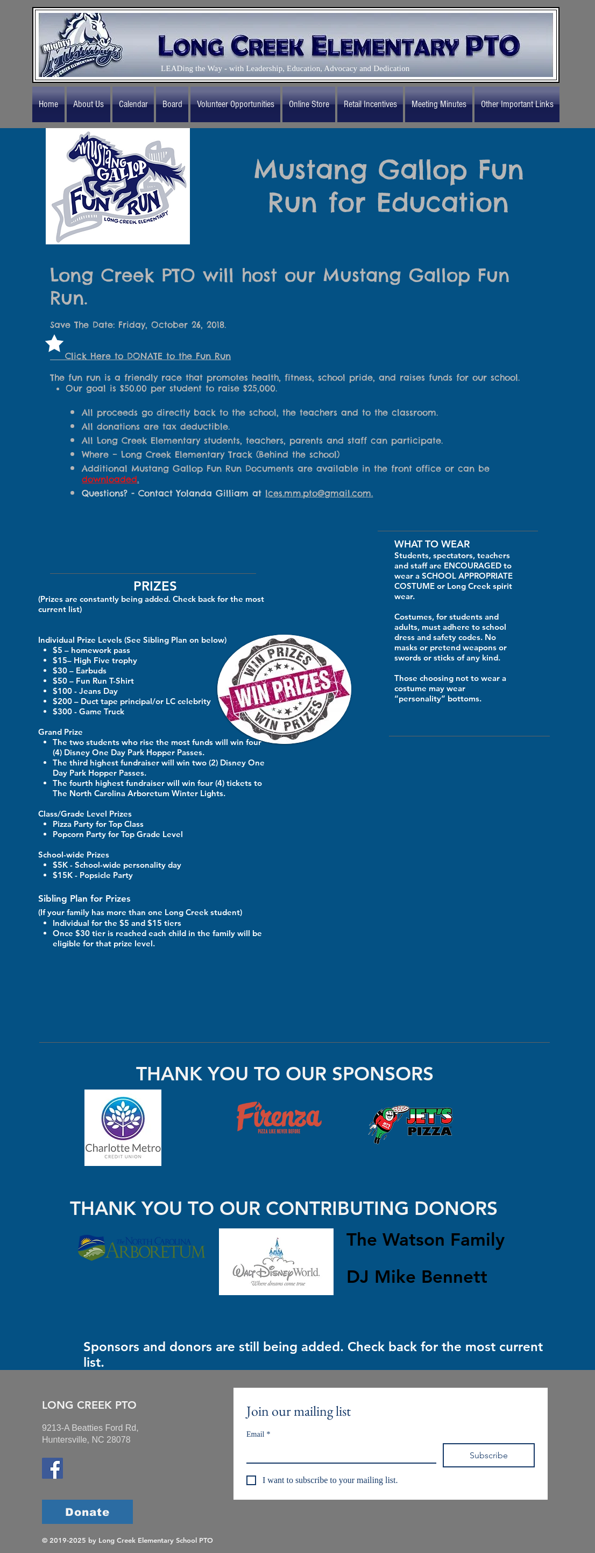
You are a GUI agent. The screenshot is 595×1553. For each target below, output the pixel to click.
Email (258, 1434)
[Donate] (87, 1512)
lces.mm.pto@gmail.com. (319, 493)
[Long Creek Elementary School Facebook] (52, 1468)
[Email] (338, 1453)
